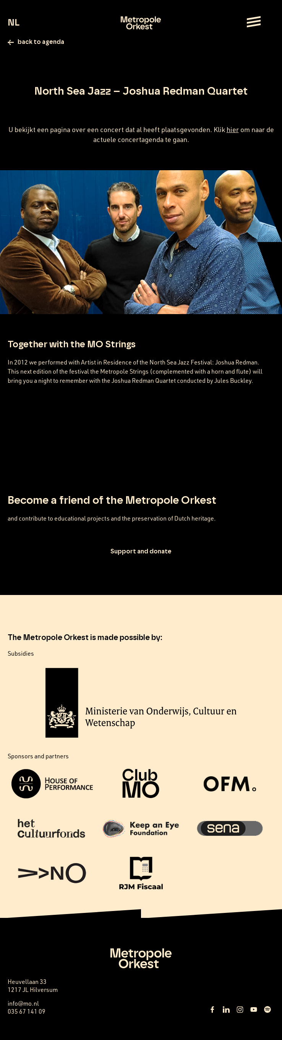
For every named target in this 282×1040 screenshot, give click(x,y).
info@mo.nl (23, 1003)
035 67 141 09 (26, 1011)
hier (233, 129)
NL (13, 22)
